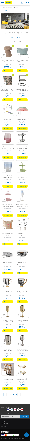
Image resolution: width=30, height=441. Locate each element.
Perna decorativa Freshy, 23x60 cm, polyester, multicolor (22, 119)
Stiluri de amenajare (7, 7)
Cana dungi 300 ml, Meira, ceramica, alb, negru (8, 293)
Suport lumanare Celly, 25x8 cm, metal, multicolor (7, 119)
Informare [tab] (3, 426)
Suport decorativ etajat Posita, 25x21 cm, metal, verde (22, 177)
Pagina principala (2, 7)
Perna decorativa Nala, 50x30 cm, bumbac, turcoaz (22, 62)
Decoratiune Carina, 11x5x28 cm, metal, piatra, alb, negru (22, 235)
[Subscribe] (24, 416)
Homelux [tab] (3, 421)
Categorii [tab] (3, 425)
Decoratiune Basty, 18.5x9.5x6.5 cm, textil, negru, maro (7, 379)
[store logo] (8, 2)
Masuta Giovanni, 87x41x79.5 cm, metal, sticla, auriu (22, 379)
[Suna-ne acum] (26, 434)
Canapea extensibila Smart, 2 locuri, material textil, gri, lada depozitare (7, 264)
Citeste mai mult (14, 37)
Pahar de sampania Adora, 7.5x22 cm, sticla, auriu (8, 322)
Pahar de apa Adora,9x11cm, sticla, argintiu (8, 350)
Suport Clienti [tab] (4, 423)
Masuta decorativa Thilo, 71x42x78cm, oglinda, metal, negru (22, 148)
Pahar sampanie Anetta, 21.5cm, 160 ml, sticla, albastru (22, 206)
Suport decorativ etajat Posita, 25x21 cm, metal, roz (7, 206)
